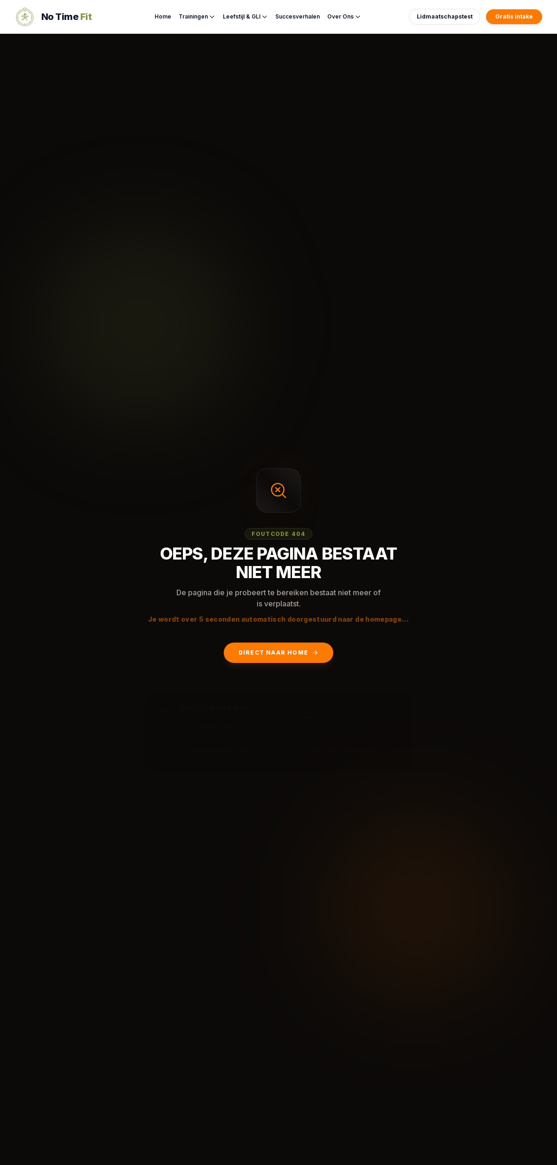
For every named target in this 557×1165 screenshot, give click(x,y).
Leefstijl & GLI (245, 16)
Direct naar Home (278, 652)
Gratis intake (514, 16)
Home (163, 16)
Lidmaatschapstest (445, 16)
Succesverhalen (297, 16)
